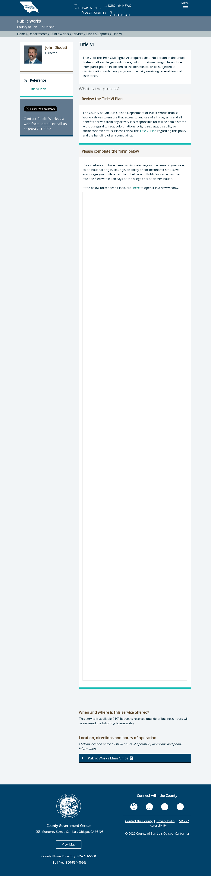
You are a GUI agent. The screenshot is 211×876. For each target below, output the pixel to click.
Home (21, 34)
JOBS (109, 6)
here (136, 188)
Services (77, 34)
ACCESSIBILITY (93, 13)
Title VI (117, 34)
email (45, 123)
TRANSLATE (120, 14)
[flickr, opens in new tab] (165, 806)
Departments (38, 34)
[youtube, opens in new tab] (149, 807)
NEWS (124, 6)
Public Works (29, 21)
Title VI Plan (148, 131)
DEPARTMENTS (87, 7)
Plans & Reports (97, 34)
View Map (71, 844)
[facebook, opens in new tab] (134, 807)
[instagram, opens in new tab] (180, 806)
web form (31, 123)
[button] (185, 8)
